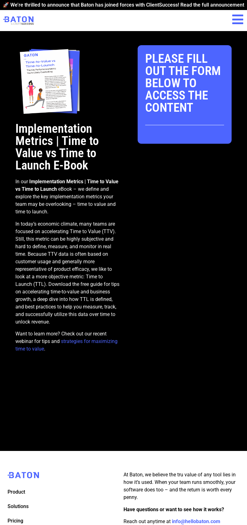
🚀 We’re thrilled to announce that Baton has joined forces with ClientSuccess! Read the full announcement (123, 5)
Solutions (18, 506)
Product (16, 492)
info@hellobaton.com (196, 521)
